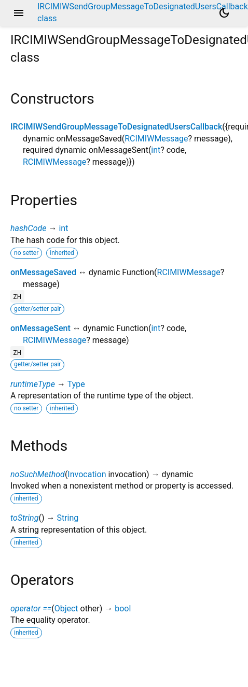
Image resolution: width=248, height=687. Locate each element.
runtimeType (32, 384)
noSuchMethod (37, 474)
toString (24, 518)
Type (76, 384)
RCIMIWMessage (156, 139)
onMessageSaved (43, 272)
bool (123, 608)
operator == (30, 608)
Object (66, 608)
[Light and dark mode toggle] (224, 13)
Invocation (86, 474)
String (67, 518)
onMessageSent (40, 328)
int (155, 150)
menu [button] (18, 13)
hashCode (28, 228)
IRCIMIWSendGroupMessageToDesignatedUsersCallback (116, 127)
